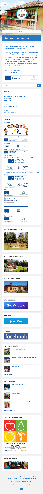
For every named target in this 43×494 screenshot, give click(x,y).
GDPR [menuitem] (20, 478)
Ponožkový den (16, 393)
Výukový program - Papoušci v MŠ (21, 402)
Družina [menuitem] (26, 477)
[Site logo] (21, 26)
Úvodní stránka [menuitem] (9, 477)
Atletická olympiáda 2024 (19, 349)
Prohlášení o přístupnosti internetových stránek (21, 484)
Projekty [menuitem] (15, 478)
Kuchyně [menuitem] (9, 478)
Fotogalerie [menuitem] (26, 478)
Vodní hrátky (15, 366)
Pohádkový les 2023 (17, 384)
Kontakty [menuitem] (33, 478)
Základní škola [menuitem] (19, 477)
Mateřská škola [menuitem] (34, 477)
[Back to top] (21, 489)
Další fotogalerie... (9, 375)
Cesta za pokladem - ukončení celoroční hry (24, 357)
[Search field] (21, 85)
